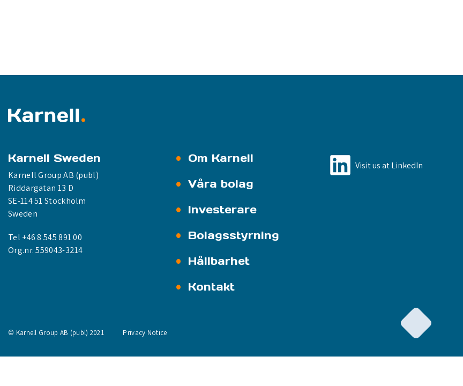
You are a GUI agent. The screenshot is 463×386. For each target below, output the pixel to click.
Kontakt (211, 286)
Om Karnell (220, 158)
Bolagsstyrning (233, 235)
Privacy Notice (145, 332)
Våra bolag (220, 183)
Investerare (222, 209)
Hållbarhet (219, 261)
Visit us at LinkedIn (389, 165)
